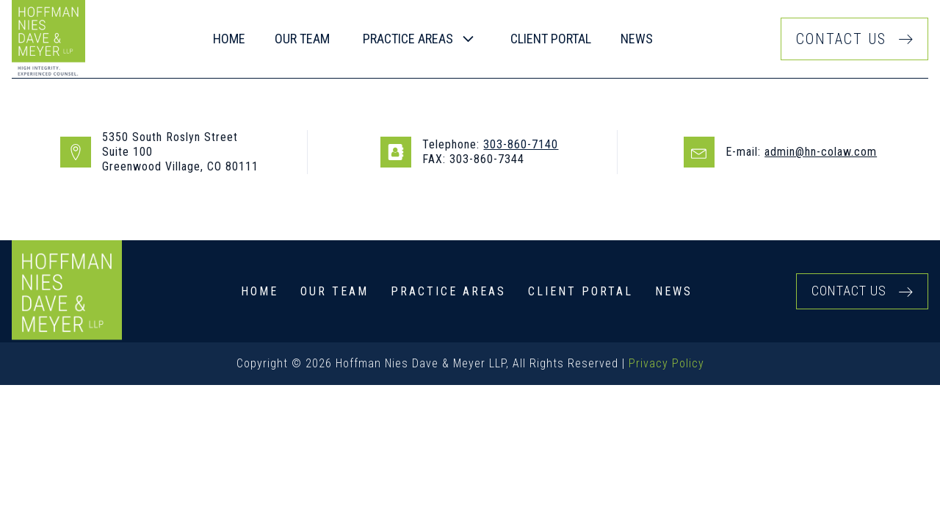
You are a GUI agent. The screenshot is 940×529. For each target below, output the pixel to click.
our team (302, 38)
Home (229, 38)
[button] (420, 39)
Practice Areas (448, 291)
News (637, 38)
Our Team (334, 291)
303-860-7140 (520, 144)
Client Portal (550, 38)
